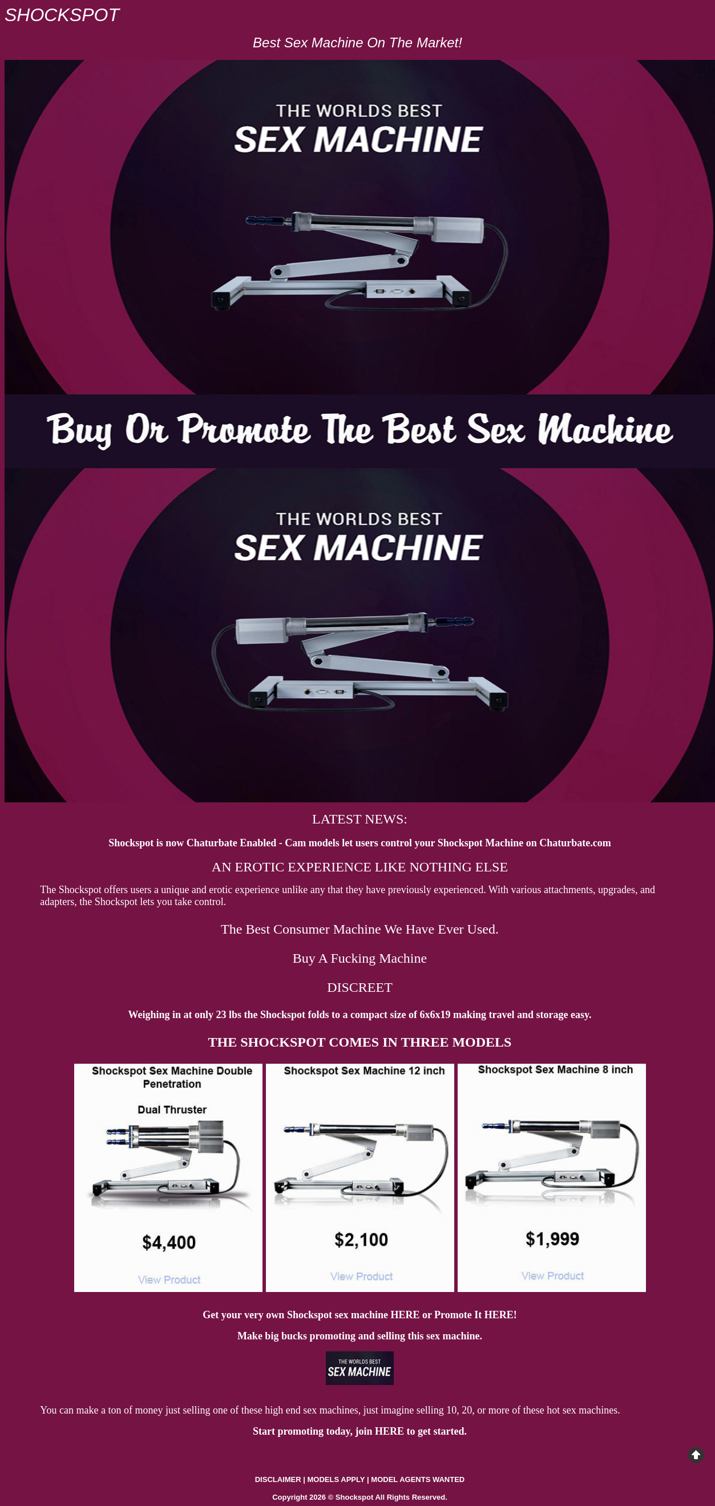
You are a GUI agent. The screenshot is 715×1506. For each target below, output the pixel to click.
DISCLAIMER (278, 1479)
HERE (404, 1315)
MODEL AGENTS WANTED (417, 1479)
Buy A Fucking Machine (360, 958)
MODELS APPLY (336, 1479)
